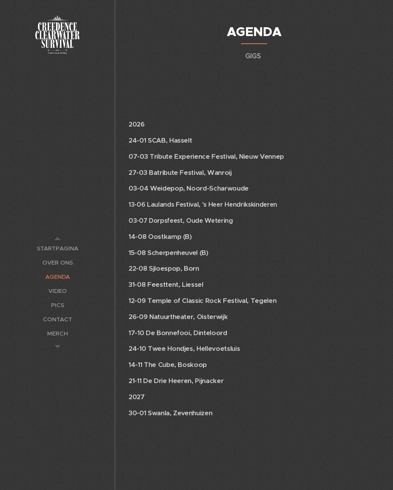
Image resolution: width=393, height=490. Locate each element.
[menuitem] (57, 248)
